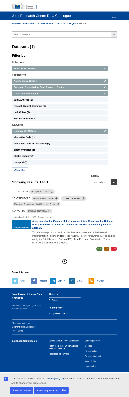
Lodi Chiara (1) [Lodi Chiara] (22, 112)
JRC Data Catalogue (66, 23)
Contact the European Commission (64, 341)
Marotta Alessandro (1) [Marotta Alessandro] (26, 118)
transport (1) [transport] (20, 162)
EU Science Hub (45, 23)
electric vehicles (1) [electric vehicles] (24, 150)
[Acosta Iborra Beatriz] (60, 81)
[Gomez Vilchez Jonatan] (60, 93)
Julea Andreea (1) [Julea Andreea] (23, 100)
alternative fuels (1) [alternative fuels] (24, 137)
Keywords (17, 125)
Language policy (92, 341)
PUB (106, 249)
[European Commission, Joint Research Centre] (60, 87)
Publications (17, 331)
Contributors (19, 75)
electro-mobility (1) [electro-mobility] (24, 156)
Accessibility (90, 361)
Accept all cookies (22, 390)
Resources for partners (59, 354)
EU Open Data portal (58, 313)
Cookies (88, 346)
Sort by (95, 176)
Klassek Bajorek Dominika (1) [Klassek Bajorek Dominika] (30, 106)
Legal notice (90, 366)
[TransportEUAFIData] (60, 68)
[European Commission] (26, 5)
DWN (114, 249)
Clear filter (20, 170)
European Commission (23, 23)
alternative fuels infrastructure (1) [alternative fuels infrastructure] (32, 143)
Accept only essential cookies (51, 390)
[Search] (114, 34)
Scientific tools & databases (24, 327)
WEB (99, 249)
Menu (113, 16)
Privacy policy (91, 351)
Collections (18, 62)
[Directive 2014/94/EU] (60, 131)
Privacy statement (93, 356)
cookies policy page (56, 378)
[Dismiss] (52, 191)
